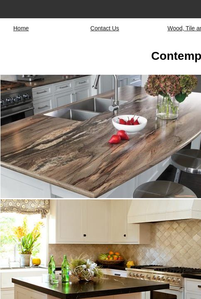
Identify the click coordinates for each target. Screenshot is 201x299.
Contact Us (105, 28)
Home (21, 28)
